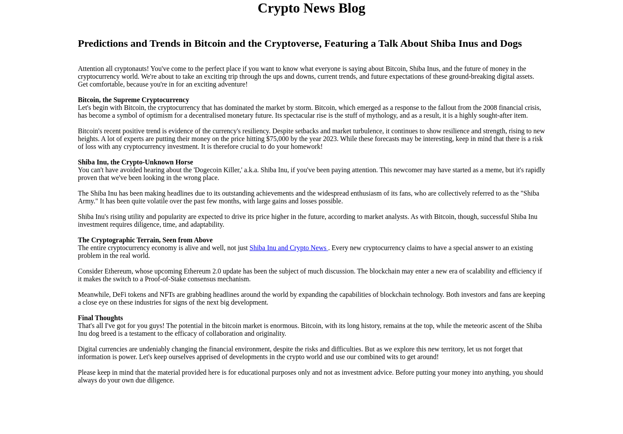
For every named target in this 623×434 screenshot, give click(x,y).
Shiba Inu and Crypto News (289, 247)
